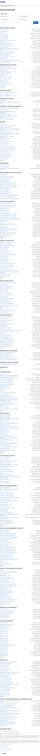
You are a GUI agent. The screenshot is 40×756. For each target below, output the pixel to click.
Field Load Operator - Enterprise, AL (7, 131)
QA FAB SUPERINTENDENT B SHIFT (7, 578)
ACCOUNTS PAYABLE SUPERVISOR (6, 45)
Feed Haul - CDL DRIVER (4, 157)
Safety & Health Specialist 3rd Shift (6, 466)
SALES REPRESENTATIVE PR (5, 626)
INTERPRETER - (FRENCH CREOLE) (6, 556)
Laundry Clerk (2, 222)
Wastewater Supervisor (4, 181)
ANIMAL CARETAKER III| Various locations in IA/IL (9, 377)
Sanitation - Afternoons (4, 306)
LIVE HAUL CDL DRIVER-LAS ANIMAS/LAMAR (8, 703)
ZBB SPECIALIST (3, 85)
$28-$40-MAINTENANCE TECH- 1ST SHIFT (8, 215)
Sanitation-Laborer (3, 70)
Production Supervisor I (4, 502)
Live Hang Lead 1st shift (4, 247)
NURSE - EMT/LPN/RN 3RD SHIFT (6, 474)
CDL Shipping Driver (4, 158)
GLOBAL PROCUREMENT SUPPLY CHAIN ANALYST (9, 713)
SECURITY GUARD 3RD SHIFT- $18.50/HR (8, 183)
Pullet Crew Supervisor (4, 407)
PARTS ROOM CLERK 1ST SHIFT (6, 84)
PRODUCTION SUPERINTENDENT (6, 513)
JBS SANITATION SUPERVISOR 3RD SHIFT (8, 674)
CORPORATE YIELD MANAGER (5, 114)
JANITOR (1, 308)
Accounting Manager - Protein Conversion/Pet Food (10, 60)
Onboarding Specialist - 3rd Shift (6, 346)
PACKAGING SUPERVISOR (5, 499)
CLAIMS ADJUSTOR (3, 31)
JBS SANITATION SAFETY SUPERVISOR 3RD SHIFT (9, 198)
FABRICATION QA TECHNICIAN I (6, 597)
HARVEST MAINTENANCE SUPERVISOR (7, 426)
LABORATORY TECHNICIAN (5, 596)
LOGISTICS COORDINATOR (5, 73)
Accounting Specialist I (4, 47)
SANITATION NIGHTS (4, 667)
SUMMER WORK (3, 100)
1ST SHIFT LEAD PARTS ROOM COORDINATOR (9, 537)
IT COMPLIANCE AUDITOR (5, 354)
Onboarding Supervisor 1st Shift (6, 320)
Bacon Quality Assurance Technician (7, 557)
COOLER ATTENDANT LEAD (5, 82)
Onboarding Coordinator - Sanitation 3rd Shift (9, 305)
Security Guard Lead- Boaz (5, 459)
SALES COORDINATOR (4, 647)
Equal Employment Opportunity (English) (6, 748)
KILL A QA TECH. (3, 573)
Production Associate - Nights (5, 244)
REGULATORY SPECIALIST (5, 614)
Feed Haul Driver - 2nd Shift (5, 153)
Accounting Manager (4, 35)
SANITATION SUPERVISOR (5, 680)
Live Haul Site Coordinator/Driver (6, 380)
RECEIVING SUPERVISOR (4, 531)
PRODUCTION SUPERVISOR (5, 520)
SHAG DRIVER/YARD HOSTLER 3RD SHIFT (8, 538)
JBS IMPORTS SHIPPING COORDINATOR (7, 723)
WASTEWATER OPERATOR (5, 193)
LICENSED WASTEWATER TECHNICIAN (7, 535)
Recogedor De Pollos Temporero (6, 382)
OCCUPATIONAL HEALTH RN (5, 482)
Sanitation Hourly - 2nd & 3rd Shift (6, 294)
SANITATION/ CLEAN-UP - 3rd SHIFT (7, 246)
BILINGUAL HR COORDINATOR (6, 316)
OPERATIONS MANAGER (4, 487)
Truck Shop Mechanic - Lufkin (5, 435)
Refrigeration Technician (5, 212)
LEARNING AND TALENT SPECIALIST (7, 341)
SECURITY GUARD (3, 174)
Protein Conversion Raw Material (6, 265)
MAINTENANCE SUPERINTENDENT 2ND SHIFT (9, 423)
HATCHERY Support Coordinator (6, 51)
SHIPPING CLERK (3, 80)
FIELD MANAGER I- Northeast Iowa (6, 379)
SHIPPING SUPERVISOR (4, 530)
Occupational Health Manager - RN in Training (9, 464)
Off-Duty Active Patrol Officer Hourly (7, 196)
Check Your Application (4, 731)
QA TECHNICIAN (3, 249)
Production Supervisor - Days (5, 543)
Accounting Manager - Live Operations (7, 56)
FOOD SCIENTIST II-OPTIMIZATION (7, 611)
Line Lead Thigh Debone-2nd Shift (6, 266)
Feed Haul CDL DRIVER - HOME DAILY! (7, 150)
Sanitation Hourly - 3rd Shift (5, 301)
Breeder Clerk (2, 389)
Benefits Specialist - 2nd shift (5, 335)
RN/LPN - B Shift (3, 468)
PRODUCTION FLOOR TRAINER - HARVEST (8, 550)
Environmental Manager (4, 191)
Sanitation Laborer (3, 296)
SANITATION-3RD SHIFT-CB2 (5, 286)
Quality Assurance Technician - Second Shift (8, 599)
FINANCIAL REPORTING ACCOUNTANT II (8, 40)
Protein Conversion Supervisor (6, 542)
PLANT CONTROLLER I (4, 29)
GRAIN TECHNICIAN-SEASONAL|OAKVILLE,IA (8, 398)
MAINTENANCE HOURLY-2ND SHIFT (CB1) (8, 224)
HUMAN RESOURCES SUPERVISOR (6, 342)
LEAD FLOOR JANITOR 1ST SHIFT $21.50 (7, 310)
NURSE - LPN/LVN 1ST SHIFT (5, 462)
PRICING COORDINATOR (4, 55)
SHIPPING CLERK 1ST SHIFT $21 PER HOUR (8, 717)
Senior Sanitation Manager (5, 689)
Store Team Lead (3, 629)
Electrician (2, 225)
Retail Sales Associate (4, 622)
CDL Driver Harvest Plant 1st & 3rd (6, 146)
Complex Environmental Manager (6, 176)
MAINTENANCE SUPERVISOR (5, 415)
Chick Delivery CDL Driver (5, 151)
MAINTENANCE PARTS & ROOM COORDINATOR (9, 428)
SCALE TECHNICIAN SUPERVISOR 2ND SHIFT (8, 359)
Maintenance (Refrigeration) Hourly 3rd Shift (8, 443)
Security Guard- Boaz (4, 457)
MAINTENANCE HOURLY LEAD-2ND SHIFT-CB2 (9, 229)
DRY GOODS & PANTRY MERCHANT (7, 718)
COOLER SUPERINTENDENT (5, 523)
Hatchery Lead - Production (5, 274)
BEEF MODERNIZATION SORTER (6, 591)
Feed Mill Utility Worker (4, 386)
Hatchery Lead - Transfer (5, 276)
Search (35, 22)
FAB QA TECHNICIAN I (4, 594)
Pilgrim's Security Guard (4, 481)
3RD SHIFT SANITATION (4, 665)
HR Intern (2, 369)
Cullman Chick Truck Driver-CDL (6, 141)
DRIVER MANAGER (3, 511)
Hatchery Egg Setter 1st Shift (5, 252)
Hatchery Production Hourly (5, 387)
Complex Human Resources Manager (7, 323)
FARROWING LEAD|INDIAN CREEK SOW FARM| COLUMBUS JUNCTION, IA (9, 400)
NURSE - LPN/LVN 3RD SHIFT (5, 469)
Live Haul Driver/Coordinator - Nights (7, 148)
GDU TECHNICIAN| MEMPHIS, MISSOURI (8, 392)
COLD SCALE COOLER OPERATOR (6, 564)
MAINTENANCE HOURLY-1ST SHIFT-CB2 (8, 234)
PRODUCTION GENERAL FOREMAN (6, 522)
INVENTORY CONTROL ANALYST (6, 356)
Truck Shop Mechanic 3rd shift (6, 445)
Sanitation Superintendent (5, 677)
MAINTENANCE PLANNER (5, 417)
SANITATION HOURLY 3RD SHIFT (6, 287)
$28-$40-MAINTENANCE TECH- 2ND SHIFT (8, 213)
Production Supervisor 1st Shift (6, 504)
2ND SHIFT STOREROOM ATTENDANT (7, 549)
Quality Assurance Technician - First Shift (8, 584)
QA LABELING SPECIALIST (5, 582)
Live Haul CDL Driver (4, 139)
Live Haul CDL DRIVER (4, 143)
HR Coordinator (3, 332)
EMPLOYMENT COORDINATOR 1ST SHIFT (8, 72)
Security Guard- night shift (5, 190)
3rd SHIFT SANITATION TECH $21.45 (7, 303)
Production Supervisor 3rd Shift (6, 554)
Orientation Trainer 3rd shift (5, 334)
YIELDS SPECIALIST (3, 109)
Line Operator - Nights (4, 251)
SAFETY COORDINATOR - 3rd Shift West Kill (8, 186)
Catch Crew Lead (3, 373)
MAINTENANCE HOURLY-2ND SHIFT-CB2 (8, 232)
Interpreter (2, 347)
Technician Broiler (3, 394)
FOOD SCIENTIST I (3, 618)
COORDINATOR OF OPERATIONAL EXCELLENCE (9, 108)
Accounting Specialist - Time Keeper (7, 53)
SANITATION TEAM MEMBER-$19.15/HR (8, 282)
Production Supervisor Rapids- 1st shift (7, 552)
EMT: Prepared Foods (4, 479)
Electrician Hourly (3, 430)
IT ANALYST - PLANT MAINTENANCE (7, 352)
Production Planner (3, 652)
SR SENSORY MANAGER (4, 616)
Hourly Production (3, 258)
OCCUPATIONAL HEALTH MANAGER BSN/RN (8, 195)
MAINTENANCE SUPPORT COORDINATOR (8, 68)
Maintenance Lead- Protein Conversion (7, 263)
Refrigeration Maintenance (5, 431)
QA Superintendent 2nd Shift (5, 603)
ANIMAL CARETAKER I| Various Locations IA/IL (9, 408)
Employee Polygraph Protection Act (5, 744)
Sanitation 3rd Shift (3, 289)
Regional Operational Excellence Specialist (8, 533)
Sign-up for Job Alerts (14, 731)
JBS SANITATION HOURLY (5, 668)
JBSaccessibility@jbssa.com (34, 741)
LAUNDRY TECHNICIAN (4, 709)
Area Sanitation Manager (5, 686)
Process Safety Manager (4, 165)
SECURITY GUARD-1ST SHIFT (5, 78)
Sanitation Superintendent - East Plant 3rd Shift (9, 672)
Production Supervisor (4, 545)
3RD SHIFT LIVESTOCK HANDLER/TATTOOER (8, 92)
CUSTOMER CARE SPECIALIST (5, 715)
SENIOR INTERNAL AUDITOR (5, 43)
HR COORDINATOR (3, 322)
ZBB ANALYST (2, 75)
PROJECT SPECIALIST (4, 609)
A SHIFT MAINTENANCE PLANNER (6, 439)
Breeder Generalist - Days (5, 138)
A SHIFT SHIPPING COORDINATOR (6, 705)
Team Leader (2, 634)
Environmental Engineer (4, 179)
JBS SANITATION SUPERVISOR (6, 663)
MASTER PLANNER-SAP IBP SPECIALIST (7, 722)
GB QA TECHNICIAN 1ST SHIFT (6, 587)
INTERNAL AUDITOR (4, 58)
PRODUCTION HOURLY (4, 259)
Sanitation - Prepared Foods (5, 293)
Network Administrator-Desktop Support (8, 357)
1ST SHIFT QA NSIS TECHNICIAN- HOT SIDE (8, 572)
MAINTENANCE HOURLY (5, 208)
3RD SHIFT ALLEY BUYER (4, 94)
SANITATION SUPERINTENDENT (6, 679)
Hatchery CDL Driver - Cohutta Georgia (7, 125)
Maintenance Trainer (4, 421)
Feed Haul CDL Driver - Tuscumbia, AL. (7, 136)
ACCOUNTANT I (3, 33)
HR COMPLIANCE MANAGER (5, 339)
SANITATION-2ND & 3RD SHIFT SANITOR (8, 547)
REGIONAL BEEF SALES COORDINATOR (7, 645)
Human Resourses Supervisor (5, 328)
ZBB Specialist (2, 42)
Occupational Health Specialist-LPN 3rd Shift (8, 461)
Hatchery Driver (3, 123)
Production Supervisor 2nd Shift (6, 492)
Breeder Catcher (3, 391)
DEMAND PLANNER (4, 725)
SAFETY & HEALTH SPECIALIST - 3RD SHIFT (8, 184)
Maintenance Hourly (4, 227)
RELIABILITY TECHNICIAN (5, 448)
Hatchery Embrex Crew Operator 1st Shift (8, 254)
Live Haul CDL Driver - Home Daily (6, 155)
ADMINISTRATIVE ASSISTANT (6, 66)
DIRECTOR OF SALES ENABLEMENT (7, 119)
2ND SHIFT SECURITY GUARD (5, 77)
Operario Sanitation (4, 284)
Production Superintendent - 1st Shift (7, 507)
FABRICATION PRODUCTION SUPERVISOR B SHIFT (9, 497)
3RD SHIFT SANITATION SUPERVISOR (7, 687)
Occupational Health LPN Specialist (6, 471)
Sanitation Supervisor (4, 670)
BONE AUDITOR (3, 562)
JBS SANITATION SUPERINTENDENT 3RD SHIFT (9, 684)
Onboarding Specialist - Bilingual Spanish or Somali (10, 330)
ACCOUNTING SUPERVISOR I (5, 62)
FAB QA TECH (2, 570)
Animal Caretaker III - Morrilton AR (6, 396)
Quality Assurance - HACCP (5, 575)
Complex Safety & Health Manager (6, 177)
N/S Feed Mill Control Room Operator (7, 384)
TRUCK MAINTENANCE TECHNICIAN (7, 206)
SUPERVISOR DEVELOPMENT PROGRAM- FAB (8, 364)
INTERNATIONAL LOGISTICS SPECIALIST (8, 707)
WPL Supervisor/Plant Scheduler (6, 624)
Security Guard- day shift (4, 188)
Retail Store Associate (4, 633)
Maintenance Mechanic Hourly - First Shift (8, 217)
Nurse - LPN (2, 473)
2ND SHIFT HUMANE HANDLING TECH (7, 95)
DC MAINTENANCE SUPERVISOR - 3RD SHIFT (8, 446)
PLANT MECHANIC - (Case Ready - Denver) (8, 205)
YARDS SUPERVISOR (4, 509)
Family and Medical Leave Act (4, 746)
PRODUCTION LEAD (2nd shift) (6, 242)
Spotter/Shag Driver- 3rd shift (6, 127)
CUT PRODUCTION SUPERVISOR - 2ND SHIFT (8, 500)
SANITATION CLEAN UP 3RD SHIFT (7, 300)
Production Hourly (3, 268)
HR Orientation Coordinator (5, 344)
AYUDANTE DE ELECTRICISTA (5, 203)
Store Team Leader (3, 641)
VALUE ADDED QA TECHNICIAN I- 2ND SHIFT (8, 585)
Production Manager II (4, 506)
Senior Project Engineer (4, 166)
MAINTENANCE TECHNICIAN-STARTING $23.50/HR (10, 218)
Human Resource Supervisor (5, 327)
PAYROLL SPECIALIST (4, 318)
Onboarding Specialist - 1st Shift (6, 337)
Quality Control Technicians (5, 577)
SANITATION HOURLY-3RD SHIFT (6, 298)
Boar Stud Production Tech (5, 261)
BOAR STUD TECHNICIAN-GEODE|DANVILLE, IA (9, 375)
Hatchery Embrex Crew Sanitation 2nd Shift (8, 661)
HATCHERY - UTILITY (4, 256)
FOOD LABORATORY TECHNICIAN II (7, 612)
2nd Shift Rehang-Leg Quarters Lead (7, 270)
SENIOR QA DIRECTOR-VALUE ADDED (7, 601)
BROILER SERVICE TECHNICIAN (6, 402)
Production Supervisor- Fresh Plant (7, 495)
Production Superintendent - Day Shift (7, 494)
